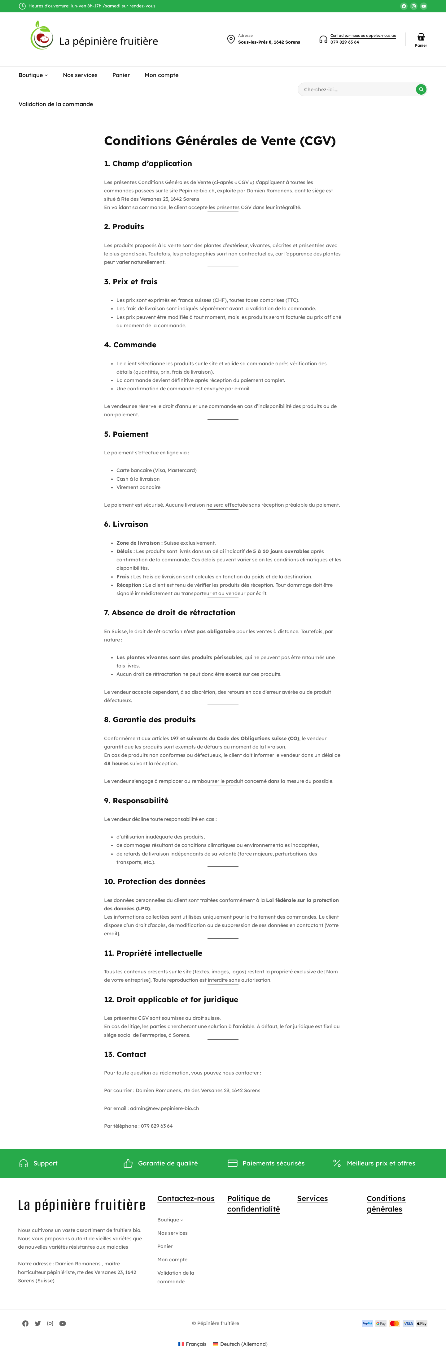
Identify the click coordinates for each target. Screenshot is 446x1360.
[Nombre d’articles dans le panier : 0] (421, 37)
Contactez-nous (186, 1198)
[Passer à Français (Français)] (192, 1343)
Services (312, 1198)
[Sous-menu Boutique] (46, 75)
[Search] (421, 89)
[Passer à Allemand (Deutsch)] (240, 1343)
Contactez (339, 35)
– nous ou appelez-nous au (372, 35)
